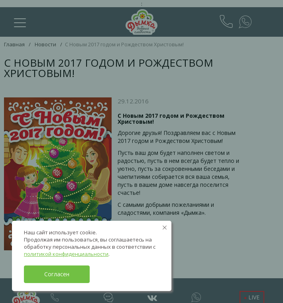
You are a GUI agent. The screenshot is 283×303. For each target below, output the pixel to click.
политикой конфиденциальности (66, 253)
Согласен (56, 274)
